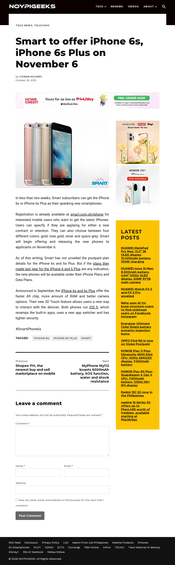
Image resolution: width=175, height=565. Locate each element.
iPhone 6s (41, 338)
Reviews (117, 6)
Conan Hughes (30, 76)
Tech (99, 6)
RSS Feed (15, 542)
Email (68, 466)
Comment (23, 423)
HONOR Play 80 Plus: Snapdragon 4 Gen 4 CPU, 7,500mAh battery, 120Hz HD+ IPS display (137, 378)
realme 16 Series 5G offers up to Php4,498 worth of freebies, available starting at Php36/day (136, 411)
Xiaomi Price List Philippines (90, 542)
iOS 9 (93, 307)
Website (21, 483)
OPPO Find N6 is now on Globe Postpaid (137, 342)
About (149, 6)
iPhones (143, 542)
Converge (74, 547)
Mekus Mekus (56, 552)
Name (20, 466)
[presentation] (105, 6)
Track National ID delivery (144, 547)
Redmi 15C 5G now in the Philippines (136, 393)
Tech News (24, 25)
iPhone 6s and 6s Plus (78, 291)
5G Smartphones (19, 547)
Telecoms (42, 25)
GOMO (49, 547)
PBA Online (91, 547)
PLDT (37, 547)
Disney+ (14, 552)
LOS (65, 542)
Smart (86, 338)
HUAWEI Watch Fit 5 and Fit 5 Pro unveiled (136, 292)
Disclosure (31, 542)
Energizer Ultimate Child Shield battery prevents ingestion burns (136, 328)
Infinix (107, 547)
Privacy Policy (50, 542)
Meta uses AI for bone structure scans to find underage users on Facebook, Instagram (137, 309)
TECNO (119, 547)
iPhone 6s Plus (65, 338)
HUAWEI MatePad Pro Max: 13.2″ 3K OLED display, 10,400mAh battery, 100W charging (136, 254)
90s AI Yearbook (33, 552)
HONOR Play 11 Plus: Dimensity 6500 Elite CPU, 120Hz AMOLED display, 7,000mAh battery (137, 357)
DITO (60, 547)
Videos (133, 6)
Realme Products (123, 542)
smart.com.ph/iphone (86, 214)
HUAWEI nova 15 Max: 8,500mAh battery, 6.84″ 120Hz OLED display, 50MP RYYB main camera (137, 275)
